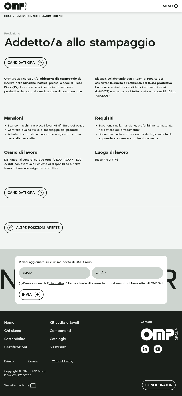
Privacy (9, 361)
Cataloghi (58, 338)
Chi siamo (12, 330)
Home (8, 16)
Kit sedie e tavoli (64, 322)
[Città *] (127, 273)
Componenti (60, 330)
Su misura (58, 347)
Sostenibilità (14, 338)
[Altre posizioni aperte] (33, 227)
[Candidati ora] (25, 62)
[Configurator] (159, 385)
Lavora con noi (27, 16)
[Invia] (31, 294)
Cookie (33, 361)
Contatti (146, 322)
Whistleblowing (62, 361)
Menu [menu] (170, 6)
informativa (56, 283)
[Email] (54, 273)
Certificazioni (15, 347)
